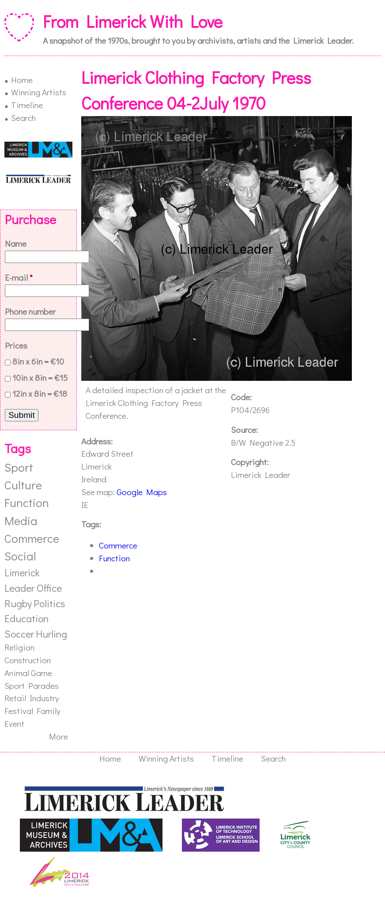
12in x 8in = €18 (39, 393)
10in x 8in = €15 (40, 377)
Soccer (19, 633)
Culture (23, 484)
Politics (49, 603)
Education (26, 618)
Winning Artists (38, 92)
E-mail (19, 277)
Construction (27, 659)
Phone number (30, 311)
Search (23, 117)
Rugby (18, 603)
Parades (43, 685)
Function (114, 557)
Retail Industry (31, 697)
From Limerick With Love (133, 21)
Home (22, 79)
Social (20, 555)
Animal (16, 672)
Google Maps (142, 491)
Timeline (27, 104)
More (58, 736)
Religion (19, 647)
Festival (18, 710)
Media (21, 520)
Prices (16, 345)
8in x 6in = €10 (38, 361)
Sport (18, 467)
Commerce (118, 545)
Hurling (51, 633)
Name (15, 243)
